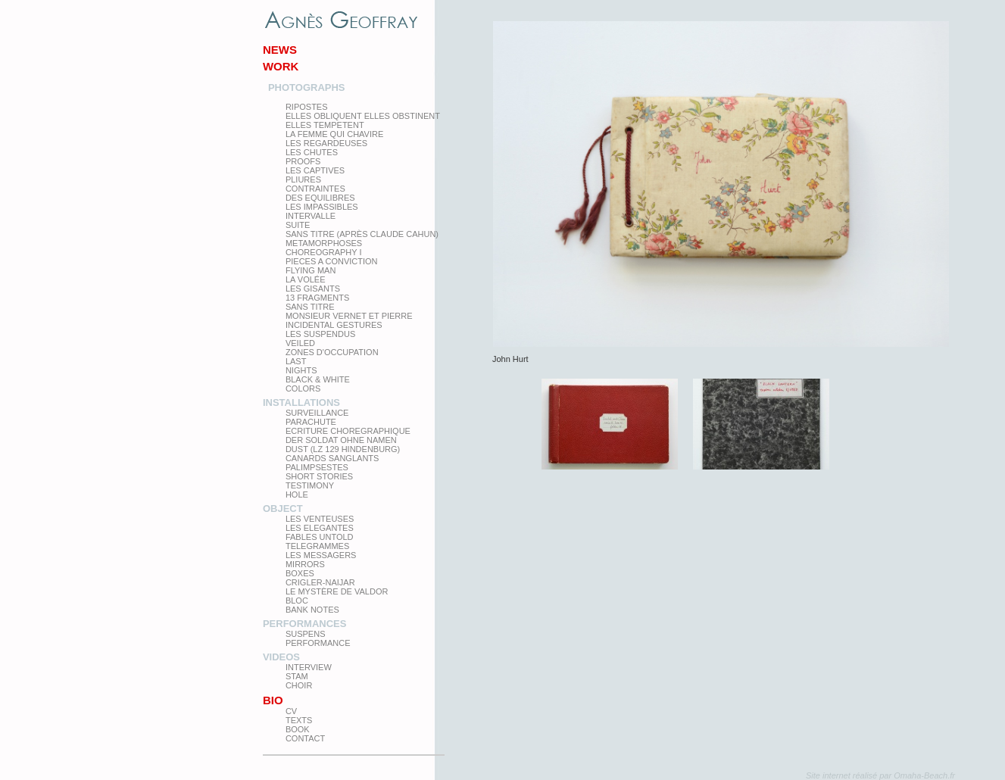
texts (299, 720)
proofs (303, 161)
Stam (297, 676)
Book (298, 729)
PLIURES (303, 179)
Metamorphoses (324, 243)
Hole (297, 494)
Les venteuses (320, 518)
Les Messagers (321, 555)
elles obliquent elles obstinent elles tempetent (363, 120)
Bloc (297, 600)
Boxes (300, 573)
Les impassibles (322, 206)
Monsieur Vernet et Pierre (349, 315)
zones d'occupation (332, 352)
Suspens (306, 633)
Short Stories (319, 476)
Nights (301, 370)
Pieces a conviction (332, 261)
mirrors (305, 564)
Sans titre (310, 306)
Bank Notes (312, 609)
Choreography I (324, 252)
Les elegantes (320, 527)
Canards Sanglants (332, 458)
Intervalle (311, 215)
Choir (299, 685)
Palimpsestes (317, 467)
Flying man (311, 270)
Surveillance (317, 412)
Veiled (300, 343)
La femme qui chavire (334, 134)
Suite (298, 224)
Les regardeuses (326, 143)
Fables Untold (320, 536)
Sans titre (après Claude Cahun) (362, 234)
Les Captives (315, 170)
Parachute (311, 421)
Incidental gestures (334, 324)
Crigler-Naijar (320, 582)
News (280, 49)
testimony (310, 485)
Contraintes (315, 188)
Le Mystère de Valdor (337, 591)
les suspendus (320, 334)
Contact (305, 738)
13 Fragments (317, 297)
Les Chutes (312, 152)
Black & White (318, 379)
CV (291, 711)
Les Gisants (313, 288)
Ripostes (307, 106)
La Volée (306, 279)
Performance (318, 642)
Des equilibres (320, 197)
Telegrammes (317, 546)
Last (296, 361)
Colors (303, 388)
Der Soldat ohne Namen (341, 440)
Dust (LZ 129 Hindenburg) (343, 449)
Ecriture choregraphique (348, 430)
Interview (309, 667)
